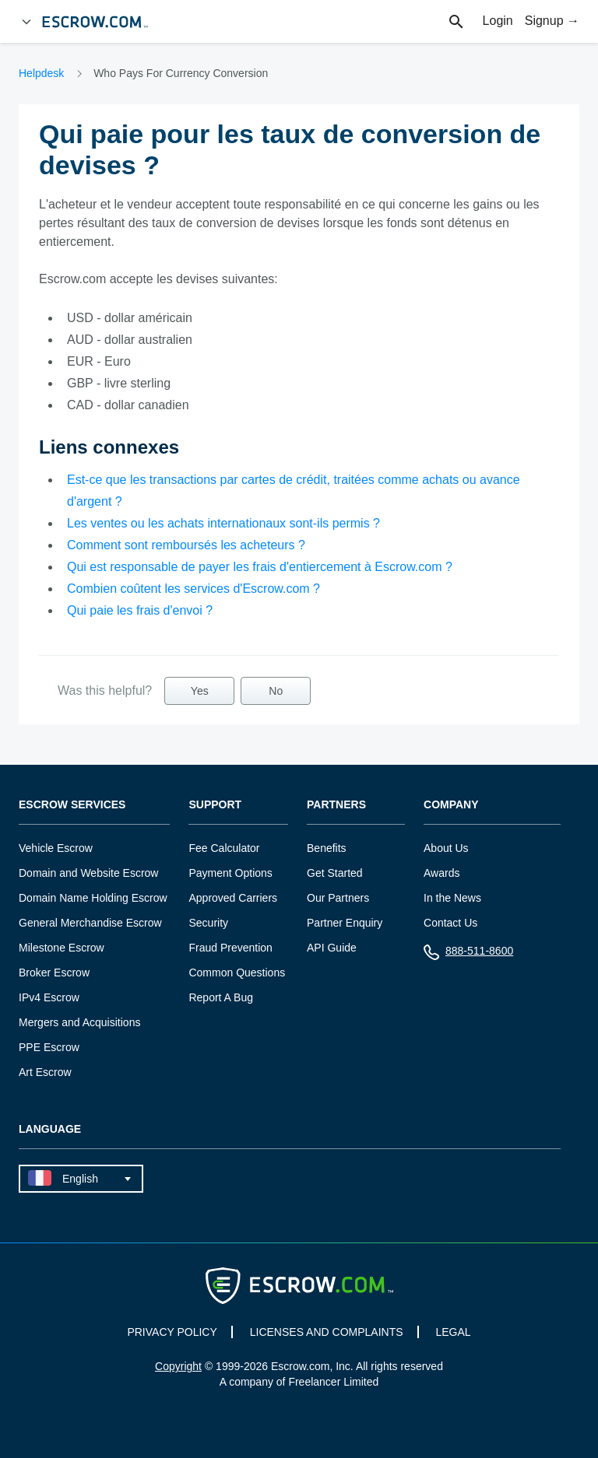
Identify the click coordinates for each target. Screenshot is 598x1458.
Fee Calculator (223, 848)
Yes (200, 691)
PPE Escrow (49, 1047)
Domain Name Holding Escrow (93, 898)
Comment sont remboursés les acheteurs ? (186, 545)
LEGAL (452, 1332)
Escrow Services (72, 805)
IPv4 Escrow (49, 997)
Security (208, 923)
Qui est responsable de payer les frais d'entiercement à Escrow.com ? (259, 566)
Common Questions (236, 972)
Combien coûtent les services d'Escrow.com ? (193, 588)
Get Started (335, 873)
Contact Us (450, 923)
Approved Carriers (232, 898)
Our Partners (338, 898)
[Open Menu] (26, 22)
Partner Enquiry (344, 923)
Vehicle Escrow (56, 848)
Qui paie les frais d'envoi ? (140, 610)
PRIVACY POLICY (171, 1332)
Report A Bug (220, 997)
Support (214, 805)
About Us (446, 848)
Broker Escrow (54, 972)
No (276, 691)
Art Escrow (45, 1072)
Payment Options (230, 873)
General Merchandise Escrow (90, 923)
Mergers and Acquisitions (79, 1022)
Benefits (326, 848)
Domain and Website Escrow (88, 873)
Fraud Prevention (230, 947)
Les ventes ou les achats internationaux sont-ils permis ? (223, 523)
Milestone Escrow (61, 947)
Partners (336, 805)
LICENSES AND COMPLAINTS (326, 1332)
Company (451, 805)
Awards (441, 873)
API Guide (332, 947)
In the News (452, 898)
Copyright (178, 1366)
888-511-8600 (468, 954)
